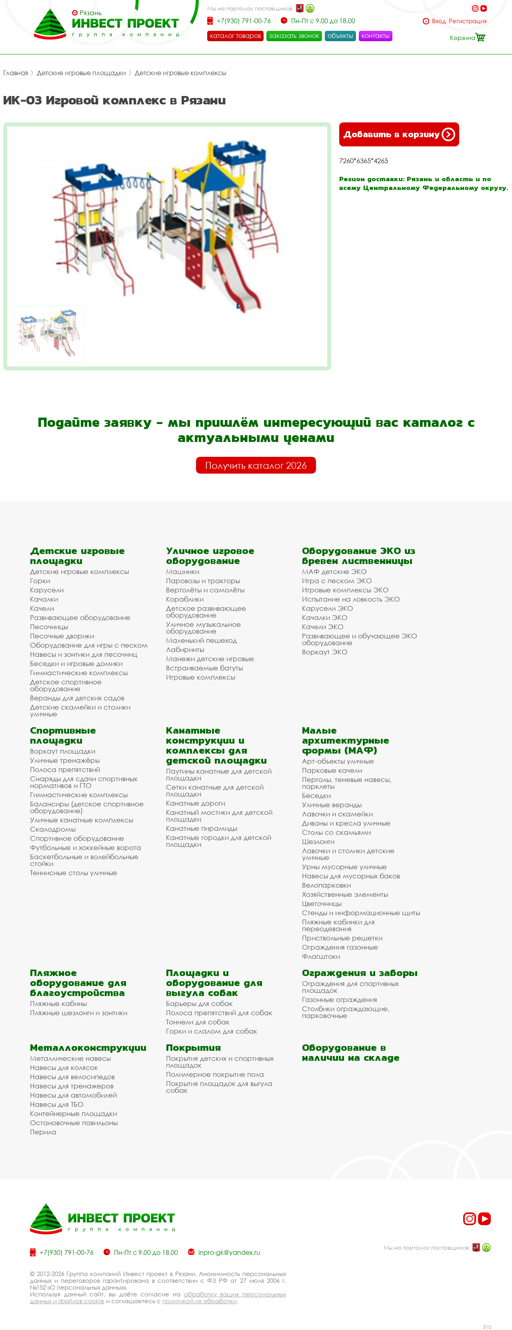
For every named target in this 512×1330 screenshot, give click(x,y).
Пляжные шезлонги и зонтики (78, 1012)
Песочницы (49, 626)
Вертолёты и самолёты (205, 589)
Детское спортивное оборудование (66, 685)
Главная (15, 73)
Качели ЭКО (323, 626)
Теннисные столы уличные (73, 872)
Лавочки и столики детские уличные (348, 854)
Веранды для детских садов (77, 697)
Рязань (91, 13)
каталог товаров (235, 36)
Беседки (316, 795)
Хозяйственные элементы (345, 894)
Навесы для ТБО (57, 1104)
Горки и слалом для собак (211, 1031)
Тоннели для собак (198, 1021)
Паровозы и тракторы (203, 580)
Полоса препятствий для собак (219, 1012)
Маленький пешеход (201, 640)
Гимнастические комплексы (79, 672)
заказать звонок (294, 36)
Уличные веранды (332, 804)
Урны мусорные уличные (344, 866)
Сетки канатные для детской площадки (215, 790)
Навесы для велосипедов (72, 1076)
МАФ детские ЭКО (334, 571)
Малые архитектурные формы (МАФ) (345, 740)
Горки (40, 580)
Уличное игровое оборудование (210, 556)
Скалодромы (53, 829)
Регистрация (468, 21)
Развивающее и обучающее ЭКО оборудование (359, 639)
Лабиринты (185, 649)
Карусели (47, 589)
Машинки (182, 571)
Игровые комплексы (200, 677)
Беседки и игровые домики (76, 663)
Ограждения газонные (340, 947)
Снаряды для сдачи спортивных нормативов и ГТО (83, 782)
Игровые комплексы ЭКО (345, 589)
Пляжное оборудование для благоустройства (78, 983)
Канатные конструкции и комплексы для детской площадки (216, 745)
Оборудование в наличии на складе (351, 1052)
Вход (439, 21)
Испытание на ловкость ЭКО (351, 599)
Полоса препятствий (65, 769)
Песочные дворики (62, 635)
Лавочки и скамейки (337, 813)
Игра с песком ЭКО (337, 580)
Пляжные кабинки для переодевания (338, 925)
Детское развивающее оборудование (206, 611)
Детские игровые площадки (81, 73)
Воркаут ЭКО (325, 651)
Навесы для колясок (64, 1067)
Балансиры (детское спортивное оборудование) (87, 807)
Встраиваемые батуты (204, 667)
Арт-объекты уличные (338, 761)
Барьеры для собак (199, 1003)
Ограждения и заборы (360, 973)
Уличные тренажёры (65, 760)
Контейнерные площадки (73, 1113)
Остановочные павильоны (74, 1122)
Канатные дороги (195, 803)
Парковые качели (332, 770)
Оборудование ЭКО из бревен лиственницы (358, 556)
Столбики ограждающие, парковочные (346, 1012)
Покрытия (193, 1047)
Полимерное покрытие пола (215, 1074)
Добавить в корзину (399, 134)
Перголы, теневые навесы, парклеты (347, 783)
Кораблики (185, 599)
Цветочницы (322, 903)
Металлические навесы (70, 1058)
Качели (42, 608)
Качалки (44, 599)
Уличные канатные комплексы (81, 819)
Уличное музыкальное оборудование (203, 627)
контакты (376, 36)
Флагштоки (321, 956)
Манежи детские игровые (210, 658)
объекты (340, 36)
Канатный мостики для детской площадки (219, 815)
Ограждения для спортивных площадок (350, 987)
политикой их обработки (199, 1300)
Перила (43, 1131)
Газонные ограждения (339, 999)
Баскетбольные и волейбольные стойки (84, 860)
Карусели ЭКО (327, 608)
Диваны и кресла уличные (346, 823)
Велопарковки (326, 885)
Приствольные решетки (342, 937)
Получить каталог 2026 (256, 465)
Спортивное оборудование (77, 838)
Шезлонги (318, 841)
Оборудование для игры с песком (89, 645)
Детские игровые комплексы (180, 73)
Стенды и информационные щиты (361, 912)
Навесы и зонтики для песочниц (83, 654)
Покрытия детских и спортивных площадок (220, 1061)
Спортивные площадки (63, 735)
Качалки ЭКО (325, 617)
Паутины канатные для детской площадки (219, 774)
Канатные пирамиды (201, 828)
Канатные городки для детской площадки (218, 841)
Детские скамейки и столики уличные (80, 710)
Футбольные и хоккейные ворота (85, 847)
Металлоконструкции (88, 1047)
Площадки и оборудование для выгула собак (214, 983)
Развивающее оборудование (80, 617)
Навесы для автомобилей (73, 1095)
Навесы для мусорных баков (351, 875)
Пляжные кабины (58, 1003)
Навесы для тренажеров (72, 1085)
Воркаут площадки (62, 751)
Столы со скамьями (336, 832)
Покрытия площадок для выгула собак (219, 1087)
